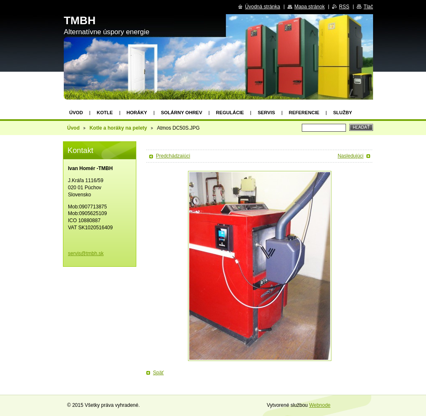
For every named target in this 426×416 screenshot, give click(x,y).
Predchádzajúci (173, 156)
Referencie (304, 112)
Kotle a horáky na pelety (118, 128)
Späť (158, 373)
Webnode (320, 405)
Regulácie (230, 112)
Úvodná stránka (262, 7)
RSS (344, 7)
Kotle (105, 112)
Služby (342, 112)
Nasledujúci (350, 156)
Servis (266, 112)
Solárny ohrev (181, 112)
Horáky (137, 112)
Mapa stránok (309, 7)
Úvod (76, 112)
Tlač (368, 7)
